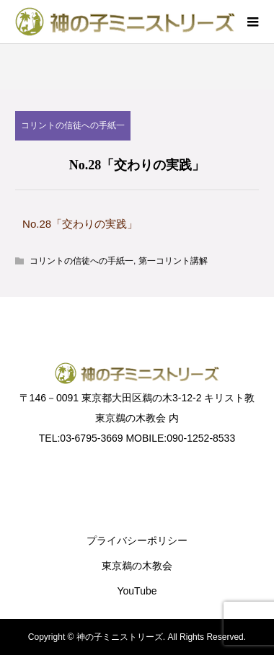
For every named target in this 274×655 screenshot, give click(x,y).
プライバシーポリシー (137, 540)
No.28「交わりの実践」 (80, 224)
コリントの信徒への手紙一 (73, 125)
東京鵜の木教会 (137, 565)
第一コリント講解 (173, 261)
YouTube (136, 591)
